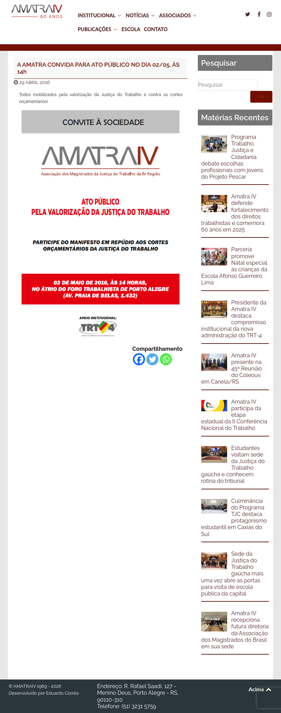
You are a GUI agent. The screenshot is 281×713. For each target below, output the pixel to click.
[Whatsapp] (166, 359)
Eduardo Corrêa (62, 693)
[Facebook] (139, 359)
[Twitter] (152, 359)
